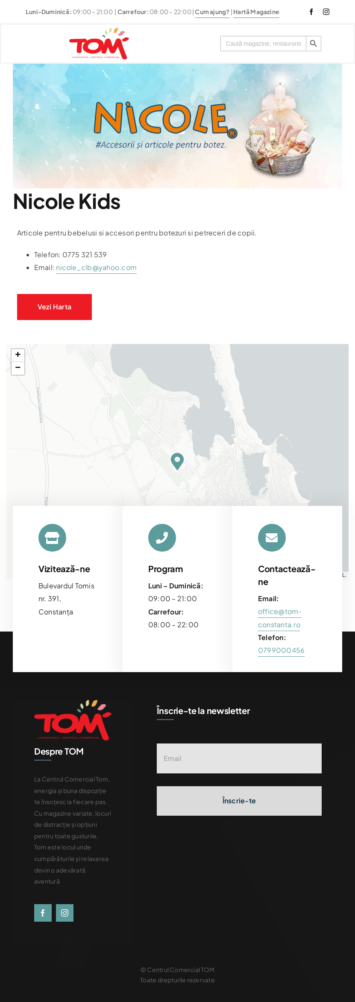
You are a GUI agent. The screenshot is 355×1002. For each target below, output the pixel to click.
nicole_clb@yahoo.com (96, 267)
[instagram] (326, 12)
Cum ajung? (212, 11)
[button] (177, 461)
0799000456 (281, 650)
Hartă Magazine (256, 11)
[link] (281, 650)
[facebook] (311, 12)
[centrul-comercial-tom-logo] (99, 30)
